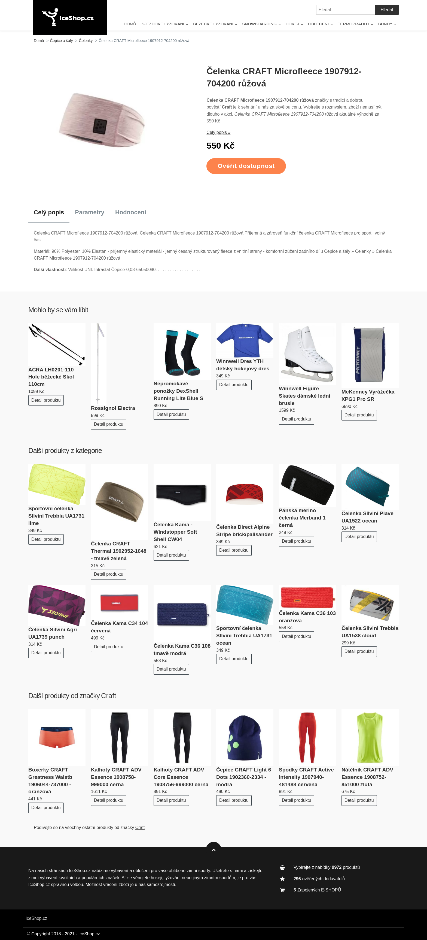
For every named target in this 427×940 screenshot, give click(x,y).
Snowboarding (259, 24)
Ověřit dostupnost (246, 166)
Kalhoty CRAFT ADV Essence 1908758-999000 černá (116, 777)
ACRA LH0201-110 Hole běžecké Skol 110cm (51, 377)
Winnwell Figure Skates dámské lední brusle (304, 396)
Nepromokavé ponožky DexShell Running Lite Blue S (178, 391)
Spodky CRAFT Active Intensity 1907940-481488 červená (306, 777)
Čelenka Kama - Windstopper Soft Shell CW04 (175, 532)
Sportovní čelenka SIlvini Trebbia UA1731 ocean (244, 635)
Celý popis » (218, 132)
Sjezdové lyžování (163, 24)
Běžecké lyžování (213, 24)
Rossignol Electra (113, 408)
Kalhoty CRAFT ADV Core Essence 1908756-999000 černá (181, 777)
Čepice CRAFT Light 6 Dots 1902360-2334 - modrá (243, 777)
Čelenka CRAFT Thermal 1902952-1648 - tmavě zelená (119, 551)
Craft (108, 695)
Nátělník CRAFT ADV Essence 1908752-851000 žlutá (367, 777)
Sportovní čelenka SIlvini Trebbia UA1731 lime (56, 516)
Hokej (292, 24)
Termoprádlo (353, 24)
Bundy (385, 24)
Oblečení (318, 24)
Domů (130, 24)
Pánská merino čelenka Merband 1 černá (302, 517)
